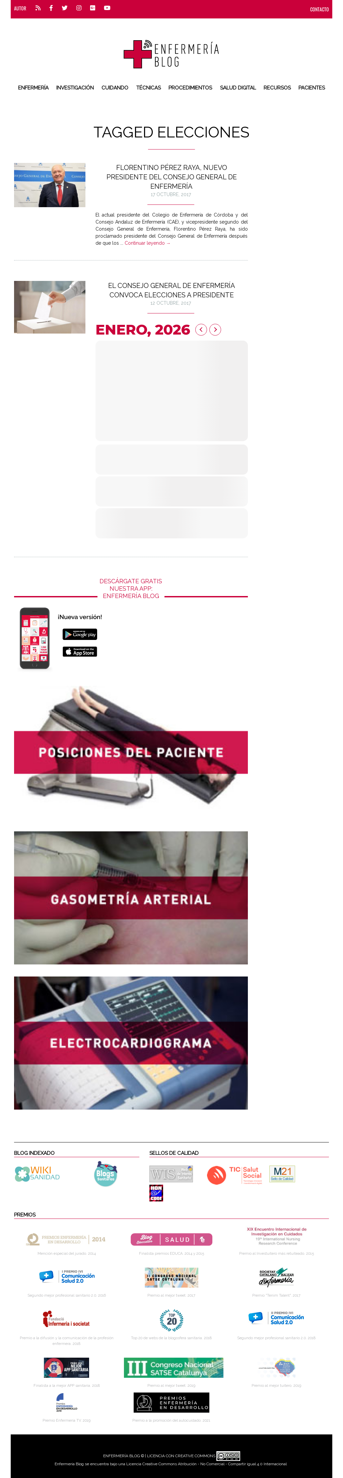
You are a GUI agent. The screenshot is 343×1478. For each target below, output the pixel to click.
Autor (20, 8)
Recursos (277, 88)
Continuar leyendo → (148, 243)
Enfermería (33, 88)
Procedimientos (190, 88)
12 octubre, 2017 (170, 303)
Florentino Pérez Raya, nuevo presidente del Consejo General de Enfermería (172, 177)
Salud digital (238, 88)
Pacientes (311, 88)
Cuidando (114, 88)
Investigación (75, 88)
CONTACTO (319, 9)
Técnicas (148, 88)
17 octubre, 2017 (171, 194)
